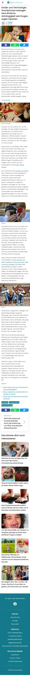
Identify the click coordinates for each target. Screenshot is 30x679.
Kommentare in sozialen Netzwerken (15, 646)
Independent (6, 100)
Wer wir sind (15, 617)
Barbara (10, 22)
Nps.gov (3, 223)
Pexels (2, 307)
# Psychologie (7, 405)
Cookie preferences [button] (15, 661)
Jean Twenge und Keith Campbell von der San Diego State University (14, 262)
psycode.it (15, 624)
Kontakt (15, 621)
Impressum (15, 655)
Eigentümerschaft (15, 643)
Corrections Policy (15, 636)
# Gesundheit (14, 402)
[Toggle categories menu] (2, 2)
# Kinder (5, 402)
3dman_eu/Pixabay (6, 123)
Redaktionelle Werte (15, 639)
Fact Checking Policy (15, 633)
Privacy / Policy (15, 658)
